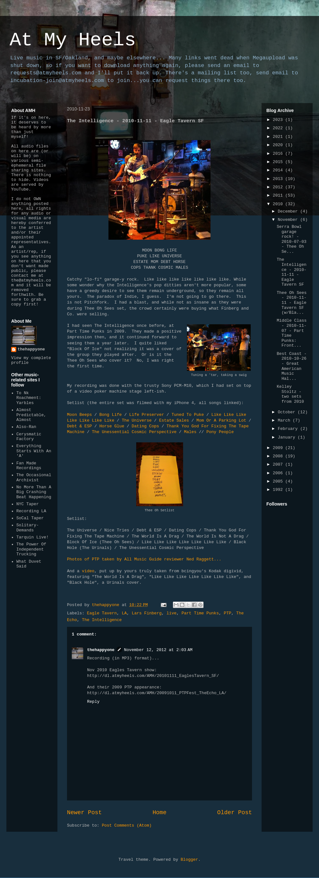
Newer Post (84, 812)
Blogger (189, 859)
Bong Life (110, 414)
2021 (279, 136)
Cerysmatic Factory (28, 437)
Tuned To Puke (188, 414)
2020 (279, 145)
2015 (279, 162)
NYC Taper (27, 504)
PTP (227, 613)
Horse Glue (111, 426)
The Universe (137, 420)
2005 (279, 481)
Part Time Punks (200, 613)
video (88, 571)
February (289, 428)
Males (190, 432)
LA (124, 613)
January (288, 437)
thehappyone (101, 650)
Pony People (220, 432)
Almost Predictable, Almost (31, 415)
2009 (279, 448)
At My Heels (73, 40)
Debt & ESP (79, 426)
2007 (279, 464)
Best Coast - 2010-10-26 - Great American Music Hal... (292, 366)
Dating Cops (145, 426)
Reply (93, 701)
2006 (279, 473)
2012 (279, 187)
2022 (279, 128)
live (171, 613)
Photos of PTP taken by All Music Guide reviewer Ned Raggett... (144, 559)
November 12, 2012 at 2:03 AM (158, 650)
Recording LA (31, 511)
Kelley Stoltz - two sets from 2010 (290, 394)
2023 (279, 119)
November (289, 219)
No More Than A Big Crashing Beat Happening (33, 492)
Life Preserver (146, 414)
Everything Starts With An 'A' (33, 451)
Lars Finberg (147, 613)
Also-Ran (26, 426)
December (289, 211)
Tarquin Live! (32, 537)
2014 (279, 170)
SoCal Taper (30, 518)
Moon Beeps (79, 414)
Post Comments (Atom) (127, 825)
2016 (279, 153)
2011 (279, 195)
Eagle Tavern (102, 613)
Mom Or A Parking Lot (221, 420)
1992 (279, 489)
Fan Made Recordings (28, 466)
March (285, 420)
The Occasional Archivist (33, 478)
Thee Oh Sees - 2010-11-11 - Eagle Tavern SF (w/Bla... (292, 302)
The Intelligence (102, 620)
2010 (279, 204)
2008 (279, 456)
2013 (279, 178)
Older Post (234, 812)
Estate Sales (174, 420)
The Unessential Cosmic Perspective (134, 432)
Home (159, 812)
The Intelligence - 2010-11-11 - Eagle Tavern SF (291, 272)
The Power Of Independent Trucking (31, 549)
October (288, 412)
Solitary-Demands (27, 528)
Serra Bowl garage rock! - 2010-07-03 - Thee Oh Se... (291, 239)
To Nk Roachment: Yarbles (28, 398)
